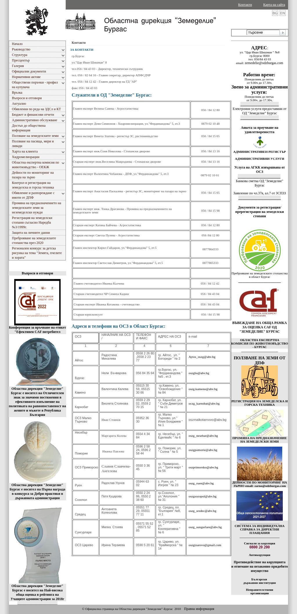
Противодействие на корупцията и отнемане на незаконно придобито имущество (259, 566)
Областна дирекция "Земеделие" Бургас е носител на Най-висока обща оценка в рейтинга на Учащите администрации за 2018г (37, 592)
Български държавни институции (259, 580)
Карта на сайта (274, 5)
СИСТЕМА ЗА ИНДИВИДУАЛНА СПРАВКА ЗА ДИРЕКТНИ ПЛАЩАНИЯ (260, 529)
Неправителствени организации (259, 591)
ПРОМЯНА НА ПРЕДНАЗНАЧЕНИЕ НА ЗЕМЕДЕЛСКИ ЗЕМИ (259, 439)
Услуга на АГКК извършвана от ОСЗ (259, 169)
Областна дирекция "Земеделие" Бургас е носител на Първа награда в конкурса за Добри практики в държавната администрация (37, 491)
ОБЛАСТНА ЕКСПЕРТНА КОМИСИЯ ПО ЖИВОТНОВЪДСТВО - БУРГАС (259, 343)
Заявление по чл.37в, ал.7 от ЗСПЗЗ (259, 193)
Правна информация (199, 609)
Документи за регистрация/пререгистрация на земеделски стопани (259, 211)
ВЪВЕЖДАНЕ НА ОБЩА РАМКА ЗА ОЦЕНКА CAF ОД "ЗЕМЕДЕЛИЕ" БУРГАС (259, 327)
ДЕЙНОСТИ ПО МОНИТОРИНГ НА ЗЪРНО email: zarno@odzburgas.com (259, 484)
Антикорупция (259, 555)
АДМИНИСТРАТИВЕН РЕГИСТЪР (259, 151)
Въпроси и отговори (37, 273)
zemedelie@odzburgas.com (264, 63)
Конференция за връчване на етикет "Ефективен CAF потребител (37, 329)
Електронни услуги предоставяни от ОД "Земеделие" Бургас (260, 111)
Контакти (245, 5)
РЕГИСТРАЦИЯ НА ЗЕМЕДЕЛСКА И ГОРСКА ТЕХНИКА (259, 402)
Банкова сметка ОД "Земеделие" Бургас (259, 183)
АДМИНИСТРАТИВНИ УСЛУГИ (259, 158)
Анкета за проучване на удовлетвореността (259, 130)
